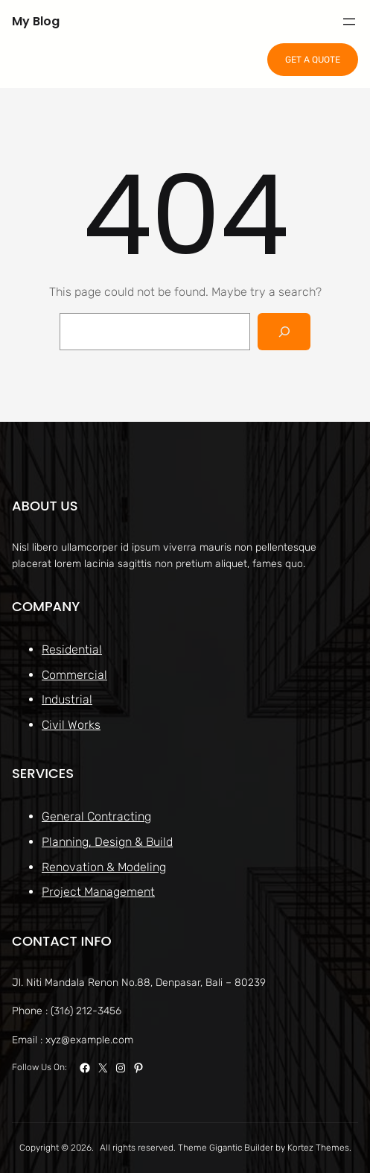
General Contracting (96, 816)
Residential (72, 649)
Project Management (98, 892)
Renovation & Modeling (104, 866)
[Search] (284, 331)
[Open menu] (349, 22)
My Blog (36, 21)
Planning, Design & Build (107, 842)
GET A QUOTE (312, 59)
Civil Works (71, 724)
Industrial (67, 699)
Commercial (74, 674)
